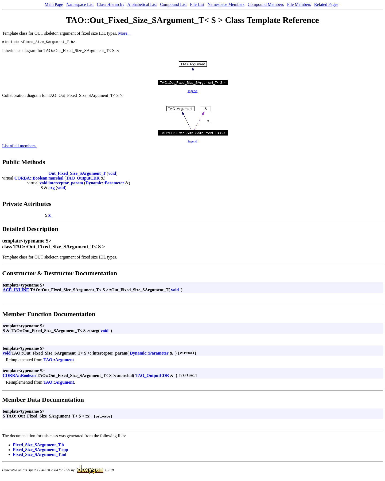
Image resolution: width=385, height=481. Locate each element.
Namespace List (80, 4)
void (112, 174)
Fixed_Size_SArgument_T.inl (39, 455)
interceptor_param (65, 183)
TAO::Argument (58, 360)
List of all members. (19, 146)
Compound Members (266, 4)
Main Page (54, 4)
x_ (50, 216)
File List (197, 4)
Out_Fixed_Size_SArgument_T (77, 174)
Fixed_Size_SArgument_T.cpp (40, 450)
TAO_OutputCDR (83, 179)
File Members (299, 4)
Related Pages (326, 4)
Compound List (173, 4)
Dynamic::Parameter (104, 183)
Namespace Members (226, 4)
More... (124, 33)
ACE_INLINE (16, 290)
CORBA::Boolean (31, 179)
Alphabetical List (142, 4)
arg (51, 188)
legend (192, 92)
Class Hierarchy (111, 4)
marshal (55, 179)
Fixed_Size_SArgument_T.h (38, 445)
